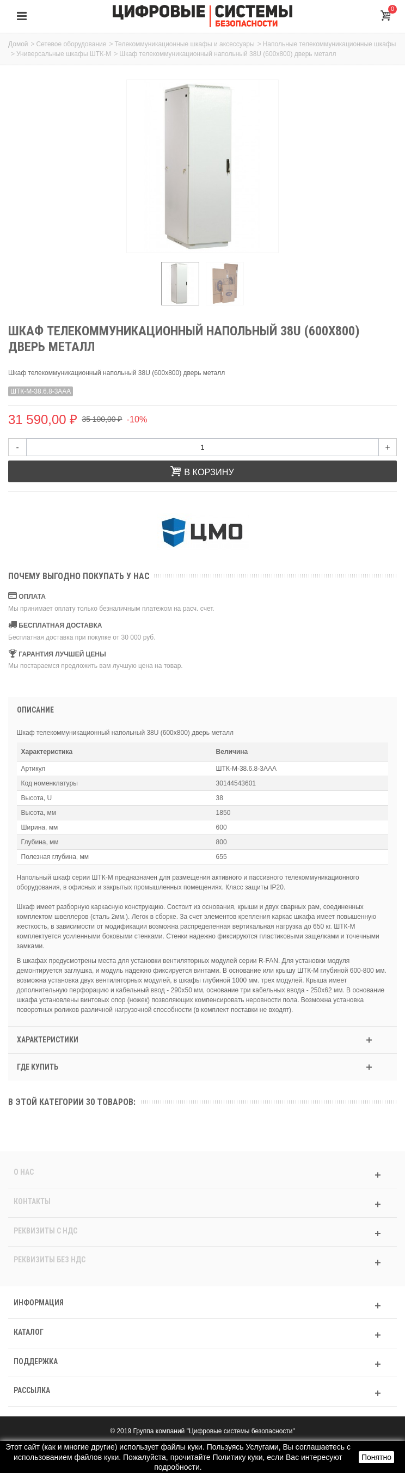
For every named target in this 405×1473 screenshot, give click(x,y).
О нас (24, 1172)
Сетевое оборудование (71, 44)
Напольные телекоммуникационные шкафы (329, 44)
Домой (18, 44)
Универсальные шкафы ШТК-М (63, 54)
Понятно (376, 1457)
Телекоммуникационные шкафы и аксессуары (184, 44)
